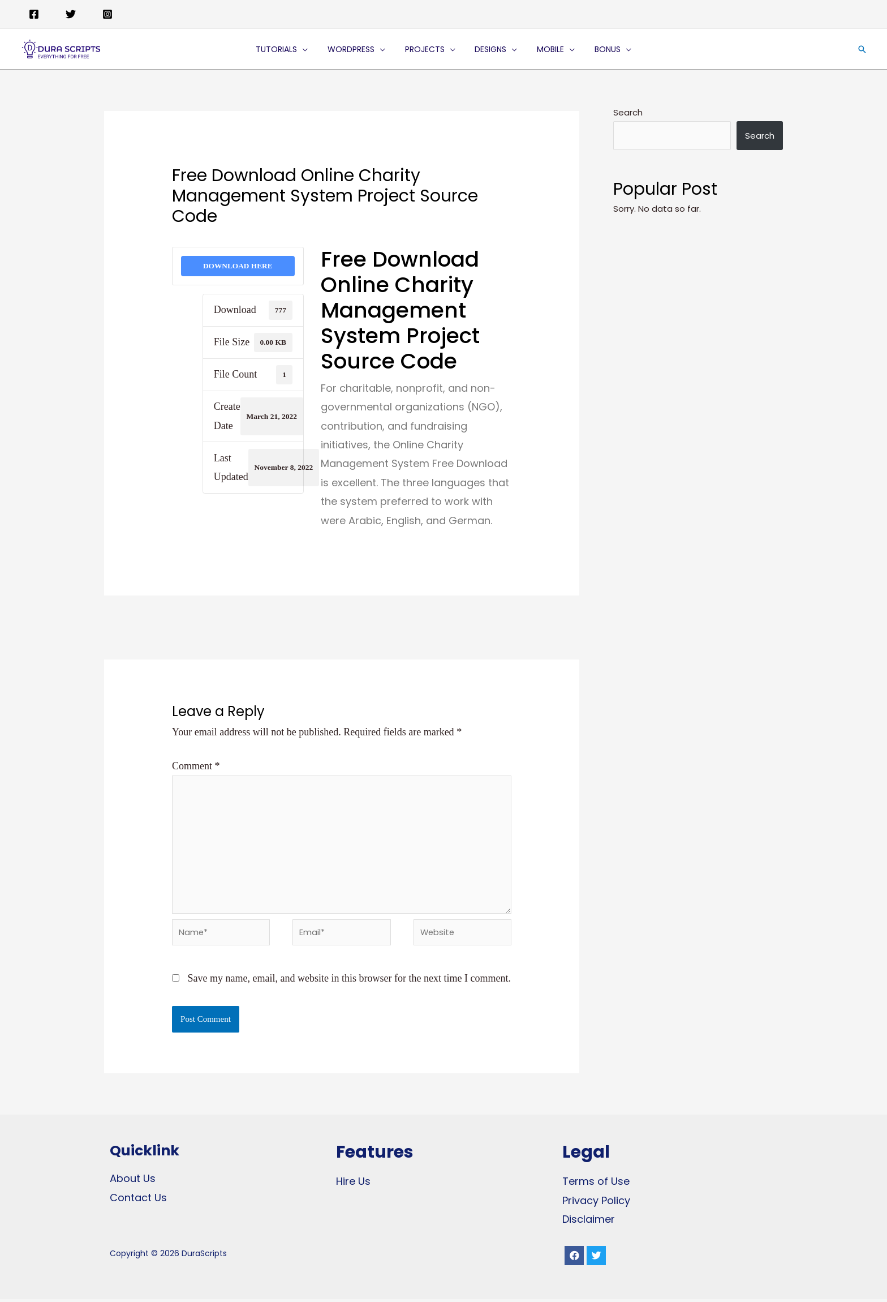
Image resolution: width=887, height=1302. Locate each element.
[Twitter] (71, 14)
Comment (196, 766)
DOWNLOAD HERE (238, 266)
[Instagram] (107, 14)
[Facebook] (34, 14)
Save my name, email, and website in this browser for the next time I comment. (349, 981)
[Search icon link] (862, 49)
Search (628, 112)
